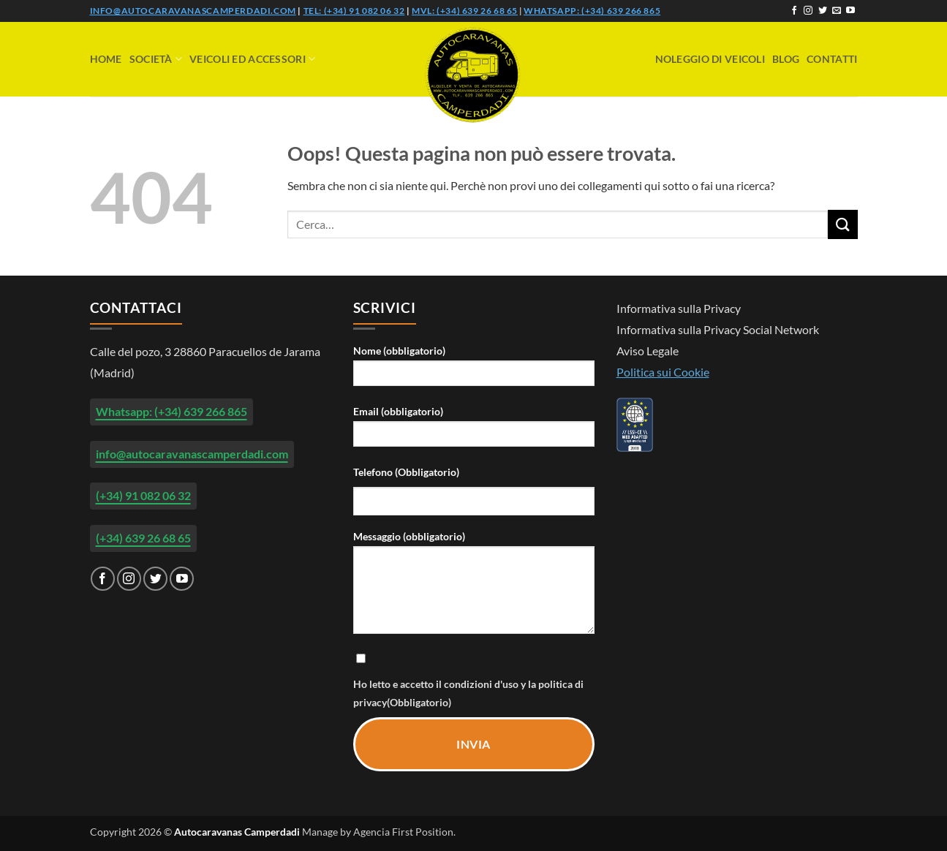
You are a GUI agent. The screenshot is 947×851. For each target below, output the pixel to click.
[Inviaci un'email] (836, 11)
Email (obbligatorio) (474, 431)
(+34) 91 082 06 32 (143, 495)
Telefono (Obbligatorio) (406, 472)
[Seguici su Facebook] (794, 11)
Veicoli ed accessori (252, 59)
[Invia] (842, 224)
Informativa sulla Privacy (678, 308)
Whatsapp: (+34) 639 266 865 (592, 10)
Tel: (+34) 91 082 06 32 (354, 10)
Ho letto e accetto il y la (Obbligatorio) (474, 679)
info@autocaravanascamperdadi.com (193, 10)
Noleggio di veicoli (710, 59)
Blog (785, 59)
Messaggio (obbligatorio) (474, 587)
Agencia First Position (403, 831)
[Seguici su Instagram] (808, 11)
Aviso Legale (647, 351)
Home (106, 59)
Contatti (832, 59)
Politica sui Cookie (662, 372)
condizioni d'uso (482, 684)
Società (156, 59)
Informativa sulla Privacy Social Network (717, 329)
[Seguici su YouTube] (850, 11)
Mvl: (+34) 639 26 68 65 (465, 10)
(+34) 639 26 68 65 (143, 538)
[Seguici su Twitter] (822, 11)
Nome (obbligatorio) (474, 370)
